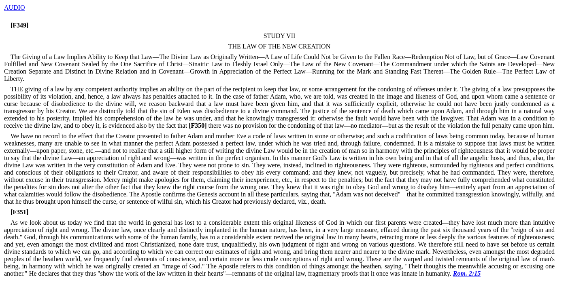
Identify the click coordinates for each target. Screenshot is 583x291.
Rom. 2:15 (467, 273)
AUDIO (14, 7)
